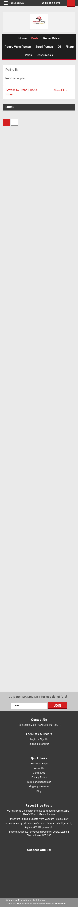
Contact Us (39, 772)
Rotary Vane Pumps (18, 47)
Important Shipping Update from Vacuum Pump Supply (39, 819)
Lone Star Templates (55, 903)
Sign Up (56, 2)
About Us (39, 768)
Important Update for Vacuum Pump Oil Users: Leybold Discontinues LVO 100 (39, 833)
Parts (28, 55)
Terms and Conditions (39, 782)
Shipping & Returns (39, 744)
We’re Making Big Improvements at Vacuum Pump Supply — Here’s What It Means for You (39, 812)
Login (45, 2)
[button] (39, 92)
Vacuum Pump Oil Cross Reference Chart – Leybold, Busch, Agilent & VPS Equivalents (39, 825)
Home (23, 38)
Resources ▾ (45, 55)
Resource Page (39, 763)
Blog (39, 791)
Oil (59, 47)
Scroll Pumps (44, 47)
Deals (35, 38)
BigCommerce (24, 903)
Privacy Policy (39, 777)
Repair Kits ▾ (51, 38)
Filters (70, 47)
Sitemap (42, 900)
